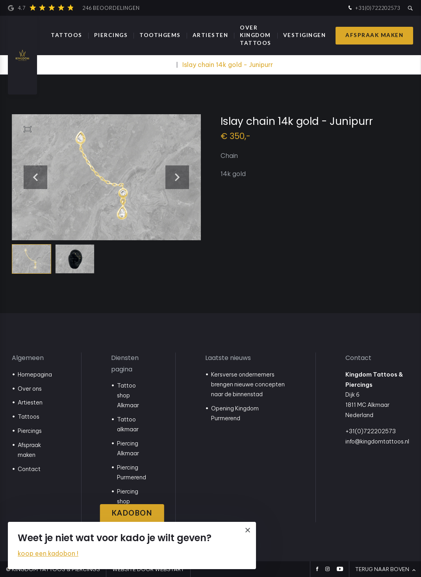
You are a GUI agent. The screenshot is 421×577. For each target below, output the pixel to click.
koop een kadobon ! (48, 553)
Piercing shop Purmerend (131, 501)
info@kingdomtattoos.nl (377, 441)
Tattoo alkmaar (128, 424)
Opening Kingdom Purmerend (235, 413)
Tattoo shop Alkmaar (128, 395)
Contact (29, 469)
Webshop (159, 64)
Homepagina (35, 374)
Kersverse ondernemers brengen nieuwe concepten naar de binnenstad (248, 384)
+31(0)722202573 (373, 8)
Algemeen (28, 357)
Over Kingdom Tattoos (255, 35)
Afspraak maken (374, 35)
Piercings (111, 35)
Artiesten (210, 35)
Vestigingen (304, 35)
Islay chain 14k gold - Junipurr (227, 65)
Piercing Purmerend (131, 472)
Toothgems (160, 35)
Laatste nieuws (228, 357)
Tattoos (66, 35)
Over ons (30, 388)
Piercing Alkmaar (128, 448)
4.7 (74, 8)
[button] (177, 177)
